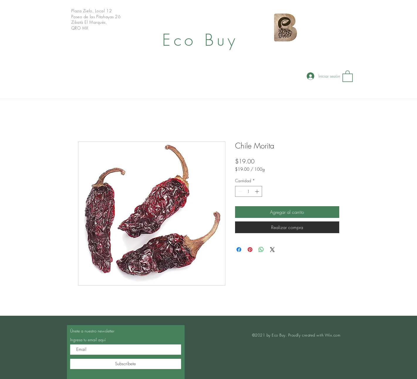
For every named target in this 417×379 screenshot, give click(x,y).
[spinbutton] (248, 191)
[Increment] (257, 191)
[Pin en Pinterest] (250, 249)
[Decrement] (239, 191)
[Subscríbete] (125, 364)
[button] (347, 76)
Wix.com (332, 335)
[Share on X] (272, 249)
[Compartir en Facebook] (238, 249)
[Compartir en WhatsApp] (261, 249)
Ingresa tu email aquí (88, 340)
